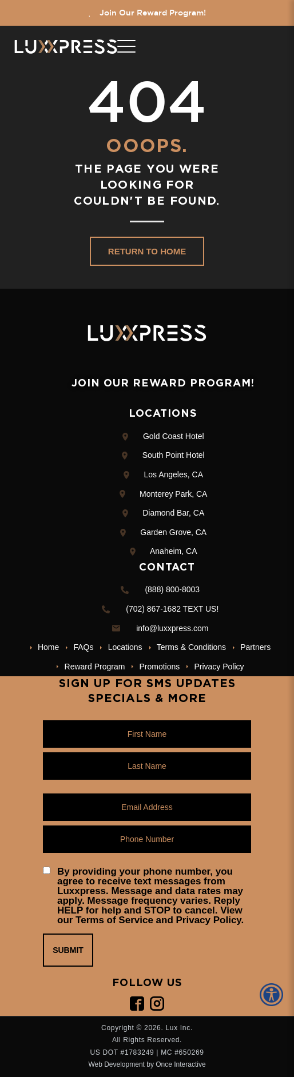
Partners (255, 647)
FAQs (83, 647)
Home (48, 647)
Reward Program (95, 666)
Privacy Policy (219, 666)
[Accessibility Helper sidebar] (273, 994)
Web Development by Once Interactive (146, 1064)
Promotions (160, 666)
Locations (125, 647)
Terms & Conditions (191, 647)
